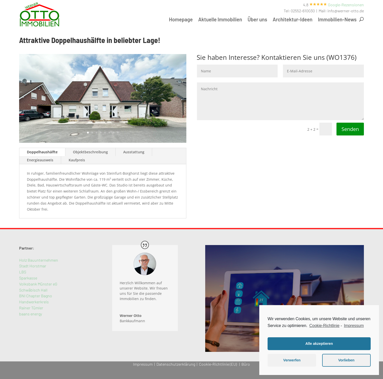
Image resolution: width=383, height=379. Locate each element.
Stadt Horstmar (32, 265)
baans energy (30, 313)
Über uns (257, 20)
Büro (245, 364)
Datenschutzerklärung (175, 364)
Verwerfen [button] (292, 360)
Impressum (143, 364)
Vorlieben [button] (346, 360)
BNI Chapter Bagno (35, 295)
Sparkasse (28, 277)
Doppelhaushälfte (42, 152)
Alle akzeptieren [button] (319, 344)
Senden (350, 129)
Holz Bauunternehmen (38, 260)
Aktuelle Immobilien (220, 20)
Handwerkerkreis (34, 301)
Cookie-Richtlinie (324, 325)
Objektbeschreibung (90, 152)
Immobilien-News (337, 20)
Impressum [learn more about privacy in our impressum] (354, 325)
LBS (22, 271)
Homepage (181, 20)
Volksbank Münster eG (38, 283)
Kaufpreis (77, 160)
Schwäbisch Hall (33, 290)
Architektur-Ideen (292, 20)
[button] (346, 4)
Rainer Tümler (31, 307)
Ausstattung (133, 152)
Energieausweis (40, 160)
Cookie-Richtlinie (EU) (218, 364)
